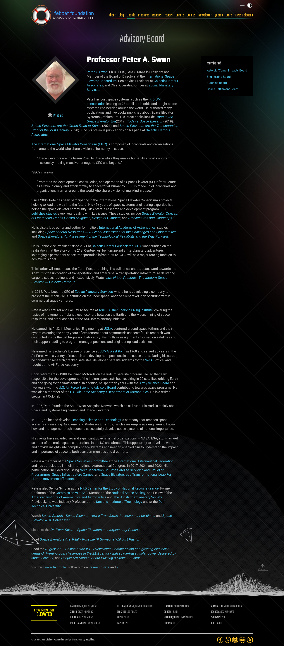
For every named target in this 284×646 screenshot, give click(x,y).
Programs (143, 15)
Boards (131, 15)
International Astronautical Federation (145, 461)
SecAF (150, 360)
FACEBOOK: (75, 606)
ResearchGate (99, 567)
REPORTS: (121, 617)
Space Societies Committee (87, 461)
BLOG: (120, 612)
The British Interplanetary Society (137, 497)
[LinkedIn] (235, 640)
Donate (179, 15)
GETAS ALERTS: (218, 606)
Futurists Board (217, 83)
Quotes (218, 15)
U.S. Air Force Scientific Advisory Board (87, 387)
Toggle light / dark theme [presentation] (249, 5)
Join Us (191, 15)
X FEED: (74, 612)
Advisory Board (142, 39)
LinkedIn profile (54, 567)
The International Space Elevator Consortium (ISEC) (69, 144)
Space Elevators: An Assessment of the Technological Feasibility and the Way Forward (103, 236)
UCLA (108, 328)
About (112, 15)
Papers (168, 15)
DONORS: (168, 612)
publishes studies (44, 213)
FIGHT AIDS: (76, 617)
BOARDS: (215, 612)
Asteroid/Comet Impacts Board (227, 70)
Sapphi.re (90, 640)
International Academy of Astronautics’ (127, 227)
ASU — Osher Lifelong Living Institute (126, 310)
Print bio (55, 116)
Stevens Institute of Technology (119, 502)
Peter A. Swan (97, 72)
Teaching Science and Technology (96, 420)
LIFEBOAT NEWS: (125, 606)
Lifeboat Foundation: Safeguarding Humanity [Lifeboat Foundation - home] (62, 15)
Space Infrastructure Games (72, 474)
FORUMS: (168, 623)
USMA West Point (112, 351)
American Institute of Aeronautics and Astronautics (68, 497)
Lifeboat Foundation (55, 640)
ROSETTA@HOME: (78, 623)
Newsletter (204, 15)
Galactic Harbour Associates (112, 246)
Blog (121, 15)
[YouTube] (242, 640)
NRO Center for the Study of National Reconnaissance (119, 488)
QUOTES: (214, 623)
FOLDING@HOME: (172, 617)
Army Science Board (154, 383)
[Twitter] (228, 640)
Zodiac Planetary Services (94, 292)
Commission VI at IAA (72, 493)
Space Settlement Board (222, 89)
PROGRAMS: (216, 617)
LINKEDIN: (168, 606)
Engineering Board (219, 77)
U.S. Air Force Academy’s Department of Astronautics (109, 392)
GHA (138, 246)
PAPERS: (121, 623)
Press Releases (244, 15)
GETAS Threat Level (44, 613)
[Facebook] (220, 640)
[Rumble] (250, 640)
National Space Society (128, 493)
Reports (156, 15)
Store (229, 15)
